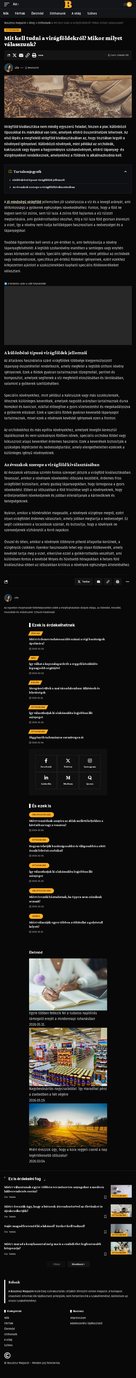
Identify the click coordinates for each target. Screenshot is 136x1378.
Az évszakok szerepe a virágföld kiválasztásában (44, 187)
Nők (33, 658)
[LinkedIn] (46, 780)
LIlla (17, 67)
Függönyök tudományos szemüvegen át (56, 737)
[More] (41, 55)
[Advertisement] (68, 315)
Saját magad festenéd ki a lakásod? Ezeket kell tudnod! (44, 1226)
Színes (36, 916)
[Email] (21, 55)
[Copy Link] (28, 55)
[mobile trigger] (7, 4)
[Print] (34, 55)
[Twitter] (68, 763)
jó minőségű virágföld (24, 202)
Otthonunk (13, 30)
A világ (35, 682)
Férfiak (35, 633)
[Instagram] (90, 763)
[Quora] (90, 780)
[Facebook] (46, 763)
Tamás (12, 1197)
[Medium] (68, 780)
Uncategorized (41, 814)
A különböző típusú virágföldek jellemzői (38, 179)
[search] (117, 4)
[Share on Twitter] (15, 55)
